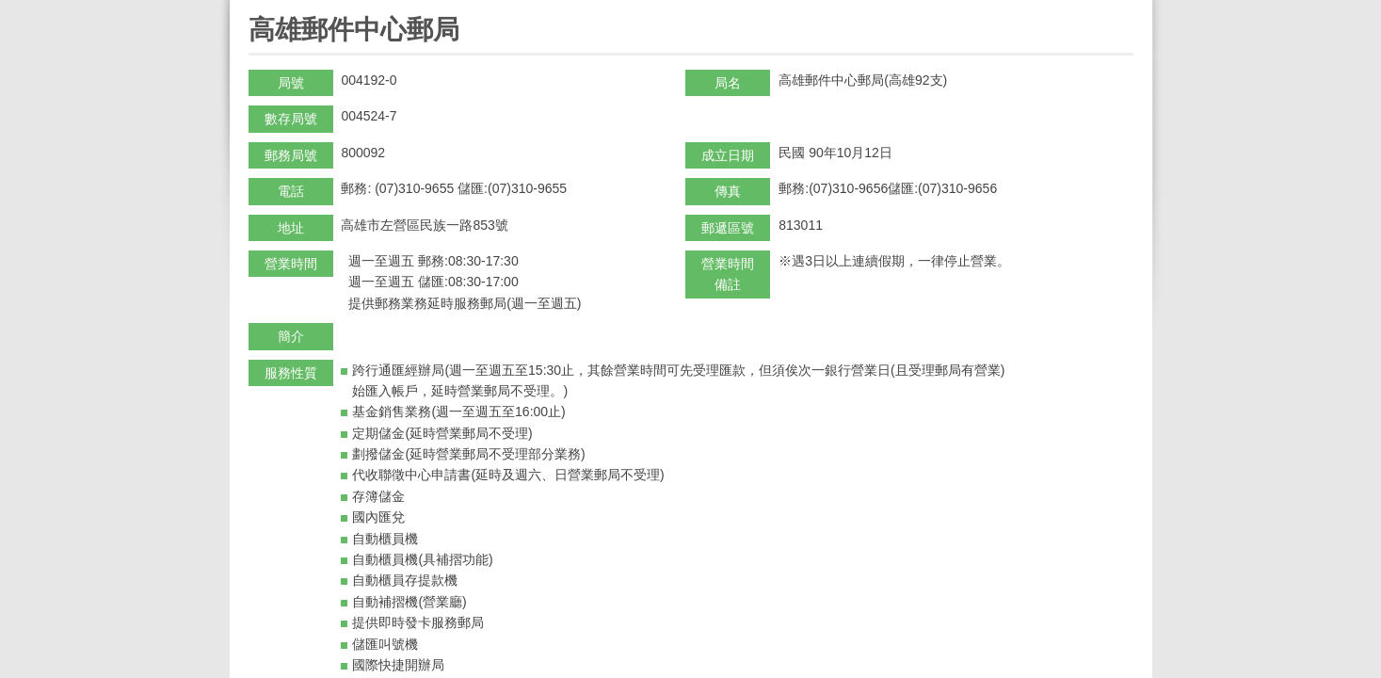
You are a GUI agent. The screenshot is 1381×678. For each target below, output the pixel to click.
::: (255, 8)
